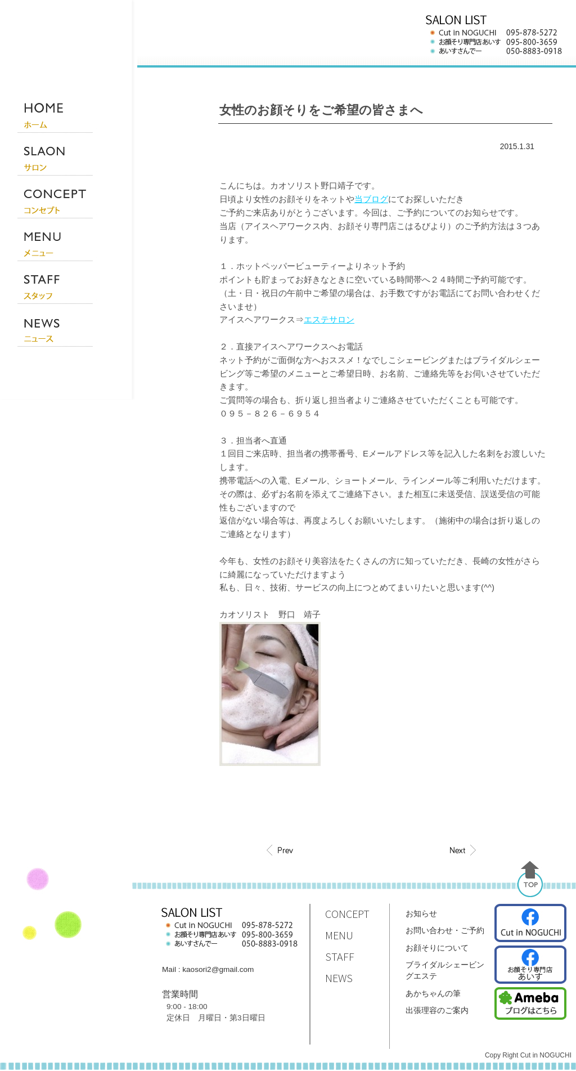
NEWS (339, 978)
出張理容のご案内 (437, 1010)
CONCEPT (347, 914)
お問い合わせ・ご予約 (445, 930)
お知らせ (421, 913)
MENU (339, 935)
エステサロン (329, 319)
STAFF (339, 956)
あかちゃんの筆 (433, 993)
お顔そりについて (437, 947)
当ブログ (371, 199)
